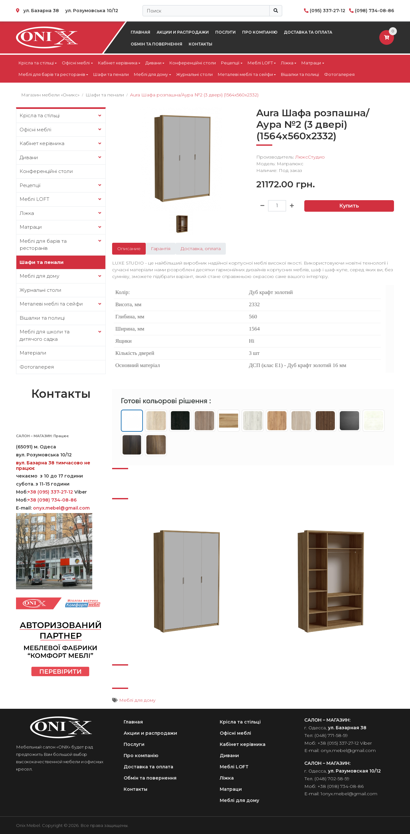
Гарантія (160, 248)
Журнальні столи (194, 74)
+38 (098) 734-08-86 (52, 500)
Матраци (311, 62)
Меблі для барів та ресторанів (52, 74)
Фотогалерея (339, 74)
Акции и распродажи (183, 32)
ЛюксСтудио (310, 157)
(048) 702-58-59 (332, 778)
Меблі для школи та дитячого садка (45, 335)
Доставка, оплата (201, 248)
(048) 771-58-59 (331, 735)
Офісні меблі (76, 62)
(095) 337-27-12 (327, 10)
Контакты (200, 44)
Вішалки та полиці (300, 74)
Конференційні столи (192, 62)
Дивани (153, 62)
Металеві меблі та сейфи (245, 74)
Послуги (225, 32)
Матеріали (33, 353)
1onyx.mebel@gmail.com (349, 794)
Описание (129, 248)
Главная (140, 32)
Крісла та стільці (36, 62)
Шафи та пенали (111, 74)
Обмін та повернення (156, 44)
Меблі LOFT (260, 62)
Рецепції (230, 62)
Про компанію (259, 32)
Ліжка (287, 62)
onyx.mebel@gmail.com (62, 508)
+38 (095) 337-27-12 (50, 492)
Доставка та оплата (308, 32)
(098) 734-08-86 (374, 10)
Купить (349, 206)
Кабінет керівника (117, 62)
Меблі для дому (151, 74)
